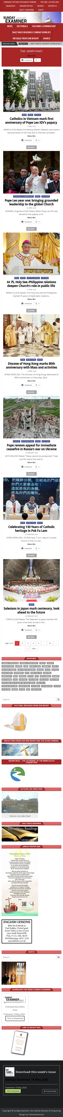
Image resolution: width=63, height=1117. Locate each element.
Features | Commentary (44, 26)
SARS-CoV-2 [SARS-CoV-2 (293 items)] (41, 683)
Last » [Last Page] (34, 649)
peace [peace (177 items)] (15, 679)
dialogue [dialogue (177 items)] (40, 669)
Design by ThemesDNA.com (31, 1114)
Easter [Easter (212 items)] (47, 669)
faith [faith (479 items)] (27, 673)
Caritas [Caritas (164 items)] (42, 663)
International (28, 441)
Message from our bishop (26, 38)
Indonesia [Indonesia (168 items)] (22, 676)
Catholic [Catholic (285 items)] (50, 663)
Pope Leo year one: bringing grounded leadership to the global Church (31, 202)
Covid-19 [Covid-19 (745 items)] (55, 666)
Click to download (15, 1018)
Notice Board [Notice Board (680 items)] (6, 679)
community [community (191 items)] (46, 666)
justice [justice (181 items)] (30, 676)
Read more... (31, 147)
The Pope (45, 196)
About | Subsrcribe (26, 10)
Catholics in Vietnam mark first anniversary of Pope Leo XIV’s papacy (31, 120)
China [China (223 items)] (26, 666)
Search (41, 10)
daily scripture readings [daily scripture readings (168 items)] (26, 669)
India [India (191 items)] (15, 676)
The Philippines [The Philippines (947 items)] (47, 686)
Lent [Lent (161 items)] (36, 676)
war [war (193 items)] (28, 689)
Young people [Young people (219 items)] (36, 689)
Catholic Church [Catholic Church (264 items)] (8, 666)
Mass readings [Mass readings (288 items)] (45, 676)
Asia (24, 115)
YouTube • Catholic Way (50, 2)
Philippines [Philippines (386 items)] (23, 679)
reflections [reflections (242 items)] (54, 679)
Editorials (22, 26)
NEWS (30, 115)
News (9, 26)
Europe (16, 441)
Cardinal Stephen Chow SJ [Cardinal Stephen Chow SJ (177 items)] (29, 663)
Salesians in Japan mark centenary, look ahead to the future (31, 610)
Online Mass (10, 6)
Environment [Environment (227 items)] (18, 673)
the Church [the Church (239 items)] (35, 686)
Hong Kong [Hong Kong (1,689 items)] (47, 673)
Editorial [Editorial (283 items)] (55, 669)
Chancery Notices (26, 6)
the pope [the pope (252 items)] (57, 686)
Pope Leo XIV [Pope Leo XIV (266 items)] (44, 679)
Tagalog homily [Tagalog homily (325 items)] (24, 686)
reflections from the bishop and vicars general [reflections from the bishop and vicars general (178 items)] (18, 683)
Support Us (52, 6)
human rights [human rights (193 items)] (7, 676)
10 (50, 643)
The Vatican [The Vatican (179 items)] (6, 689)
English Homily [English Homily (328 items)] (7, 673)
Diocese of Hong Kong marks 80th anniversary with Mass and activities (31, 365)
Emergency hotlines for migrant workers (20, 2)
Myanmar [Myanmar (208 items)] (56, 676)
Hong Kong (31, 360)
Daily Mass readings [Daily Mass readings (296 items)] (9, 669)
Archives (40, 6)
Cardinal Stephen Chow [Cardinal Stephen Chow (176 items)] (10, 663)
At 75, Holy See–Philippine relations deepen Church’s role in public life (31, 284)
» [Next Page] (27, 649)
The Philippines (33, 278)
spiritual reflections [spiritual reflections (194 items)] (9, 686)
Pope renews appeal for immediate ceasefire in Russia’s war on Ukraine (31, 447)
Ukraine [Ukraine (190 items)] (14, 689)
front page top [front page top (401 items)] (36, 673)
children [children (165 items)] (19, 666)
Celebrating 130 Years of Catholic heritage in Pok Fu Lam (31, 529)
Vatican (45, 278)
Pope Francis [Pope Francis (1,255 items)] (33, 679)
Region (37, 115)
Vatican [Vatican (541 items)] (21, 689)
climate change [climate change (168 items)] (35, 666)
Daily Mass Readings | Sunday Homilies (31, 32)
